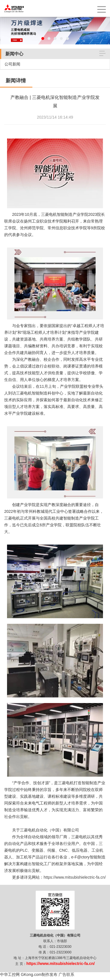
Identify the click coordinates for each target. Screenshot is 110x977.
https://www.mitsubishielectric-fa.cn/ (75, 877)
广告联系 (66, 974)
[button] (42, 38)
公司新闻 (12, 64)
